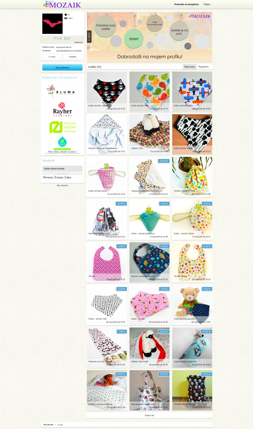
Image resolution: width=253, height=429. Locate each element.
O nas (60, 425)
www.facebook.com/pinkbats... (69, 50)
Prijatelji (72, 56)
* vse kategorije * (62, 173)
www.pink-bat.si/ (64, 47)
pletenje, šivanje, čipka (59, 177)
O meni (52, 56)
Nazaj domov (62, 67)
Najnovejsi (189, 66)
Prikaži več (149, 415)
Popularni (204, 66)
